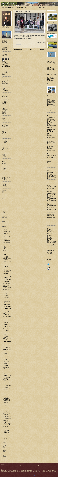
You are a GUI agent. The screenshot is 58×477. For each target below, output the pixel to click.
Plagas (3, 161)
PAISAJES (3, 155)
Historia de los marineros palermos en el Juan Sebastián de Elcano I (51, 135)
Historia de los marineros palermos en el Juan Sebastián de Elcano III (51, 141)
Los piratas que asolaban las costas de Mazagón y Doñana (51, 193)
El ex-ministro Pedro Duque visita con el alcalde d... (6, 433)
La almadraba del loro (50, 162)
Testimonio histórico (50, 250)
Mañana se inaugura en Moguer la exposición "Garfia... (6, 427)
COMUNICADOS (4, 96)
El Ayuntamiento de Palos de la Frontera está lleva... (7, 337)
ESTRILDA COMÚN (50, 70)
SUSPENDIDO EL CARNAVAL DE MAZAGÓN (6, 359)
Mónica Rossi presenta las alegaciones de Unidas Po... (6, 414)
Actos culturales (4, 72)
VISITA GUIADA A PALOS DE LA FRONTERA (6, 254)
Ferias (3, 118)
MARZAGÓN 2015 (4, 53)
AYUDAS (3, 89)
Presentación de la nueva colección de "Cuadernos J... (7, 266)
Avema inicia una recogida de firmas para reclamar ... (7, 251)
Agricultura (3, 73)
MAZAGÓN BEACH (9, 3)
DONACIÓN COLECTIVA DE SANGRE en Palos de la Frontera (7, 424)
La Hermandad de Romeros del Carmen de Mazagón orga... (7, 277)
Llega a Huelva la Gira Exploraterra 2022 (6, 356)
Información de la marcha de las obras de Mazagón (7, 339)
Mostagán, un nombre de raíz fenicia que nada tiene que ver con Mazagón (51, 229)
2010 (3, 456)
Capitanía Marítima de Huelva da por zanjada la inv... (7, 345)
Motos (3, 143)
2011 (3, 455)
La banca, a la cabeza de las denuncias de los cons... (6, 409)
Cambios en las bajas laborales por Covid (6, 378)
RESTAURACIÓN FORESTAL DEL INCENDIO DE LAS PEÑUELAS (6, 421)
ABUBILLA (49, 60)
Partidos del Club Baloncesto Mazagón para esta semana (6, 403)
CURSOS (3, 103)
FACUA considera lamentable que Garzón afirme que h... (7, 331)
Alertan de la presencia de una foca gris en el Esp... (7, 279)
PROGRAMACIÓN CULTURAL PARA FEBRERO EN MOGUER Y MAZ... (7, 430)
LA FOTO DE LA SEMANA (6, 137)
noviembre (5, 216)
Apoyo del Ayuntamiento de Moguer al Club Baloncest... (7, 293)
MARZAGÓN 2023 (4, 43)
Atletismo (3, 84)
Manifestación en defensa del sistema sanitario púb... (7, 320)
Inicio (3, 7)
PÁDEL (3, 154)
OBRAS (3, 150)
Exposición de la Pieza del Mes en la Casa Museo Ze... (7, 373)
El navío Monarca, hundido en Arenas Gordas (51, 121)
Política (3, 163)
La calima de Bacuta (50, 163)
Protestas (3, 167)
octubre (4, 217)
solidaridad (3, 183)
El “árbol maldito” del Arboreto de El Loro (6, 382)
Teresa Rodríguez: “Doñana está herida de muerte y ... (7, 274)
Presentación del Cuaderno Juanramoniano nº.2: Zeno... (6, 240)
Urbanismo (3, 193)
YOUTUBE (49, 260)
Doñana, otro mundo (6, 285)
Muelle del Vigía (49, 230)
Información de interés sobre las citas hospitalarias (6, 389)
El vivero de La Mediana (51, 131)
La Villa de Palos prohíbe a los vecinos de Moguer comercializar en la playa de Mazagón (51, 186)
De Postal (4, 384)
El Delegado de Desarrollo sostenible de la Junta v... (7, 347)
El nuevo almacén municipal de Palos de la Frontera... (6, 436)
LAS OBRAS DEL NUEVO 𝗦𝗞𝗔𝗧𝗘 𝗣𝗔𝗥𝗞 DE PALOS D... (7, 392)
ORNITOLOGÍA (4, 153)
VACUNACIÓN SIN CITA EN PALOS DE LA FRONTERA (7, 271)
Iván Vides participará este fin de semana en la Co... (7, 246)
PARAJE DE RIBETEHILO (5, 65)
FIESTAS (3, 119)
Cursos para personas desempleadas (6, 283)
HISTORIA (30, 7)
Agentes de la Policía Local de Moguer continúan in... (6, 412)
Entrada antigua (42, 49)
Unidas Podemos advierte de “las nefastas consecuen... (7, 353)
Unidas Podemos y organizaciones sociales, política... (6, 368)
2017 (3, 447)
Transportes (3, 191)
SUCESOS (44, 7)
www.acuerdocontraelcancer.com (30, 40)
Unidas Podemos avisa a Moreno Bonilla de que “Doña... (7, 376)
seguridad (3, 178)
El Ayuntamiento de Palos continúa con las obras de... (7, 309)
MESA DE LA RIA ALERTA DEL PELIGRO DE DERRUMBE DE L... (7, 380)
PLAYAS (3, 162)
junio (4, 222)
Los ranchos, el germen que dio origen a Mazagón (51, 199)
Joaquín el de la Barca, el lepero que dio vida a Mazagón (51, 158)
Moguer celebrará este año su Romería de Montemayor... (6, 257)
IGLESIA (3, 131)
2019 (3, 445)
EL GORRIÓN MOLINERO (51, 69)
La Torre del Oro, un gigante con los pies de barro (51, 183)
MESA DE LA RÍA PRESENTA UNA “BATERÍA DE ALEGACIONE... (6, 397)
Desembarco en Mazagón (51, 102)
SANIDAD (3, 176)
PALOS (22, 7)
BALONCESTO (4, 90)
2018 (3, 446)
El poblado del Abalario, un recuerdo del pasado (51, 126)
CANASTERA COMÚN (50, 61)
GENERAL (3, 126)
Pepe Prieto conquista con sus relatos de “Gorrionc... (7, 334)
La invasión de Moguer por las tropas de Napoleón (51, 176)
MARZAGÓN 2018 (4, 49)
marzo (4, 226)
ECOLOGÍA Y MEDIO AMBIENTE (5, 110)
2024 (3, 211)
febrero (4, 227)
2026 (3, 208)
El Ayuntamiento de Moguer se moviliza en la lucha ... (7, 312)
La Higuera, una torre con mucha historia (51, 174)
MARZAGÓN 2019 (4, 48)
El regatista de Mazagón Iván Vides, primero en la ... (7, 237)
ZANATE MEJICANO (50, 80)
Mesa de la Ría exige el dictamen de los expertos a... (6, 269)
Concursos (3, 97)
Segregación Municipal (5, 177)
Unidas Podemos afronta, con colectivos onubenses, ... (7, 259)
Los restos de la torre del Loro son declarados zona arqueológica (51, 201)
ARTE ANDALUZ (50, 253)
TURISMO (3, 192)
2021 (3, 442)
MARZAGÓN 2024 (4, 42)
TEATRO (3, 185)
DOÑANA (26, 7)
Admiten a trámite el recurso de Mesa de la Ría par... (6, 281)
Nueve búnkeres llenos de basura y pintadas (51, 233)
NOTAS (3, 149)
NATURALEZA (4, 146)
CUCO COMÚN (49, 67)
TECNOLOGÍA (4, 186)
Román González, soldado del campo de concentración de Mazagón (51, 242)
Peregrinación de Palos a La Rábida (7, 405)
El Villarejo (49, 130)
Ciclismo (3, 94)
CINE (2, 95)
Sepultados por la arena (51, 249)
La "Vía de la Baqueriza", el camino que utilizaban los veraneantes (51, 161)
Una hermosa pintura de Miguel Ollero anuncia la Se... (7, 439)
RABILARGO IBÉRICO (50, 76)
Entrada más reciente (17, 49)
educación (3, 112)
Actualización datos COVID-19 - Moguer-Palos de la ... (6, 290)
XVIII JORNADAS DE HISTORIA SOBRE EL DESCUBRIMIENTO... (6, 314)
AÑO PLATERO (4, 80)
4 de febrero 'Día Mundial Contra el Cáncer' (7, 394)
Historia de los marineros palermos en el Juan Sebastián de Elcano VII (51, 151)
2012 (3, 454)
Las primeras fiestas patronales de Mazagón (50, 188)
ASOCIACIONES (4, 83)
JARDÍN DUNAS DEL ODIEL (6, 66)
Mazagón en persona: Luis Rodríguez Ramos (51, 217)
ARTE (2, 81)
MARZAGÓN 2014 (4, 54)
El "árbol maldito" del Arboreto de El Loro (50, 104)
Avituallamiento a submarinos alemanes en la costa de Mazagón (51, 96)
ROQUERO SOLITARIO (50, 77)
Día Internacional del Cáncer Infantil (6, 329)
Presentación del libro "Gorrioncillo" (6, 387)
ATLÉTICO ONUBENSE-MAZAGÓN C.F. (7, 370)
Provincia (3, 168)
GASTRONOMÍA (4, 125)
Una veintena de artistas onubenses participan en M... (6, 400)
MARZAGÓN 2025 (4, 41)
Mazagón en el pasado (50, 214)
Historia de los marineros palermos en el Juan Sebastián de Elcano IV (51, 143)
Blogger (34, 475)
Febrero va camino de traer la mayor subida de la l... (6, 304)
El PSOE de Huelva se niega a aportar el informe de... (6, 248)
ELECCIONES (4, 113)
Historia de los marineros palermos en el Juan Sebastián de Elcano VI (51, 148)
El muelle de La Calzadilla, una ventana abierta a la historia (51, 118)
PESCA (3, 160)
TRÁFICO (3, 190)
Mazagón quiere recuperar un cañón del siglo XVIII (51, 221)
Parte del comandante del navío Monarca (51, 235)
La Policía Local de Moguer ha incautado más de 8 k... (6, 234)
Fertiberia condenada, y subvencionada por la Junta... (6, 326)
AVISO (3, 88)
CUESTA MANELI (4, 62)
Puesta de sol (4, 170)
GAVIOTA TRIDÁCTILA (51, 73)
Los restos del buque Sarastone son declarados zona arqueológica (51, 204)
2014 (3, 451)
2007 (3, 460)
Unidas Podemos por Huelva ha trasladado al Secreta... (7, 287)
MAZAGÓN (14, 7)
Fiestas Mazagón (4, 120)
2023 (3, 212)
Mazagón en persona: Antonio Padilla (50, 215)
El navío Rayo (49, 122)
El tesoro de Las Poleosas (51, 129)
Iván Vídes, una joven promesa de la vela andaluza (6, 322)
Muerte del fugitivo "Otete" (51, 231)
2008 (3, 459)
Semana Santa (4, 179)
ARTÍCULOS (4, 82)
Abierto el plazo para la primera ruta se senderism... (6, 365)
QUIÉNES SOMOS (8, 7)
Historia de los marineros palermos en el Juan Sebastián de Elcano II (51, 138)
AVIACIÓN (3, 87)
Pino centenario (49, 238)
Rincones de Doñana (6, 324)
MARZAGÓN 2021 (4, 46)
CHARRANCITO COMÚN (51, 63)
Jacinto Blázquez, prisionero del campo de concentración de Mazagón (51, 155)
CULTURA (34, 7)
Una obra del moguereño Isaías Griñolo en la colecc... (7, 317)
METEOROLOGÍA (4, 141)
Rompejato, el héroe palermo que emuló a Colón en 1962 (51, 244)
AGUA (3, 74)
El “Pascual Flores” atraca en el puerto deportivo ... (7, 418)
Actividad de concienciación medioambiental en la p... (6, 301)
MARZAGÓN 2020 (4, 47)
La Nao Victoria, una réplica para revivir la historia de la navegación (51, 178)
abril (4, 225)
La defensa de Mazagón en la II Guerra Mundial (51, 172)
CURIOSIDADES (4, 102)
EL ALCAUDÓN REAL (50, 68)
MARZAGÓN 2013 (4, 55)
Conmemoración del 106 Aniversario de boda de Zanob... (7, 231)
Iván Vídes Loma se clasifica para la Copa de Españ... (6, 361)
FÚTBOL (3, 124)
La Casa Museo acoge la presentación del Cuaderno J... (6, 243)
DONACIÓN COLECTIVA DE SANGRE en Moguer (7, 416)
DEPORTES (39, 7)
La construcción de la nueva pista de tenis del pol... (7, 298)
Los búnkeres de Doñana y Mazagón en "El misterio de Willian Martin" (51, 191)
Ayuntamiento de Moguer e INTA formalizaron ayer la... (7, 350)
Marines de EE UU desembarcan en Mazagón (51, 211)
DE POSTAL (3, 104)
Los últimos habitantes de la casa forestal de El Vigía (51, 209)
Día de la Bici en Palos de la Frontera (7, 261)
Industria (3, 133)
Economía (3, 111)
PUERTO (3, 169)
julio (4, 221)
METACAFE (49, 259)
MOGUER (18, 7)
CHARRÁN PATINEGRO (51, 62)
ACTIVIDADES (4, 71)
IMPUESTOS (4, 132)
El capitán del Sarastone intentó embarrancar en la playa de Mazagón (51, 106)
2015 (3, 450)
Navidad (3, 147)
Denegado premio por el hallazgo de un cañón (51, 101)
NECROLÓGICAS (4, 148)
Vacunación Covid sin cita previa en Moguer (7, 263)
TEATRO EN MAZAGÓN (7, 385)
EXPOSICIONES (4, 117)
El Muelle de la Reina (50, 119)
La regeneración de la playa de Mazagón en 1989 (51, 180)
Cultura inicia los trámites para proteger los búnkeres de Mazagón (51, 99)
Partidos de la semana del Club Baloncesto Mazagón (7, 342)
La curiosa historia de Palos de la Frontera (51, 168)
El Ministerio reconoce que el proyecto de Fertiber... (6, 295)
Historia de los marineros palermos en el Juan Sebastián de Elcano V (51, 146)
